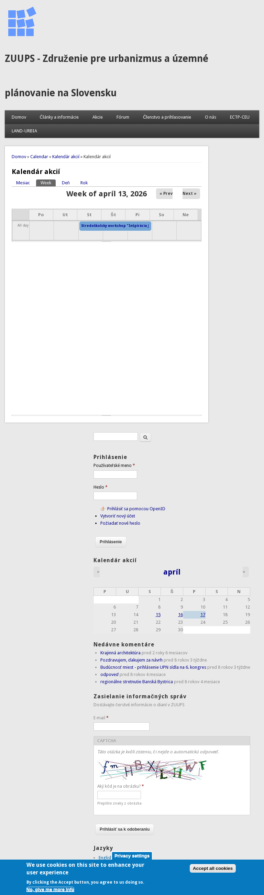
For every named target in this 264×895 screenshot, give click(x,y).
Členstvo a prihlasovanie (167, 117)
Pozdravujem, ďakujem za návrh (131, 660)
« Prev (166, 193)
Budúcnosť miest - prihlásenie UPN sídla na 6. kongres (153, 667)
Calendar (39, 156)
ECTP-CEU (240, 117)
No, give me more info (50, 891)
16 (180, 614)
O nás (210, 117)
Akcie (97, 117)
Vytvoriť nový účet (117, 516)
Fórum (123, 117)
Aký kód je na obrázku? (120, 786)
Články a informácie (59, 117)
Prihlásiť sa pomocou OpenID (136, 508)
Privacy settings (132, 858)
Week (48, 182)
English (105, 857)
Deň (66, 182)
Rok (84, 182)
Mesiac (23, 182)
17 (202, 614)
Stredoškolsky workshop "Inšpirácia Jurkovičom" (125, 226)
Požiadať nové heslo (120, 523)
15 (158, 614)
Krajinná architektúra (120, 652)
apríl (171, 571)
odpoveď (109, 674)
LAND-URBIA (24, 130)
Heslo (101, 487)
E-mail (101, 718)
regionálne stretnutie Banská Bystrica (136, 681)
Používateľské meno (114, 465)
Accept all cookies (213, 870)
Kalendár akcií (65, 156)
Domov (19, 117)
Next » (190, 193)
